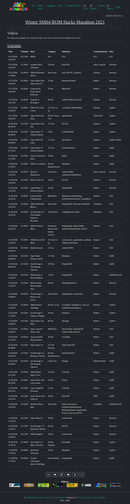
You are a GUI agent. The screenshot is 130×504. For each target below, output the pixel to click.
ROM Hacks (40, 7)
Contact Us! (49, 497)
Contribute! (60, 497)
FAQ (85, 7)
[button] (48, 474)
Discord (93, 7)
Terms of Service (85, 497)
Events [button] (60, 6)
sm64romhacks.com (34, 497)
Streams (101, 6)
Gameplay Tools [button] (73, 6)
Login (118, 7)
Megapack (51, 6)
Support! (110, 7)
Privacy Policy (100, 497)
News (33, 6)
